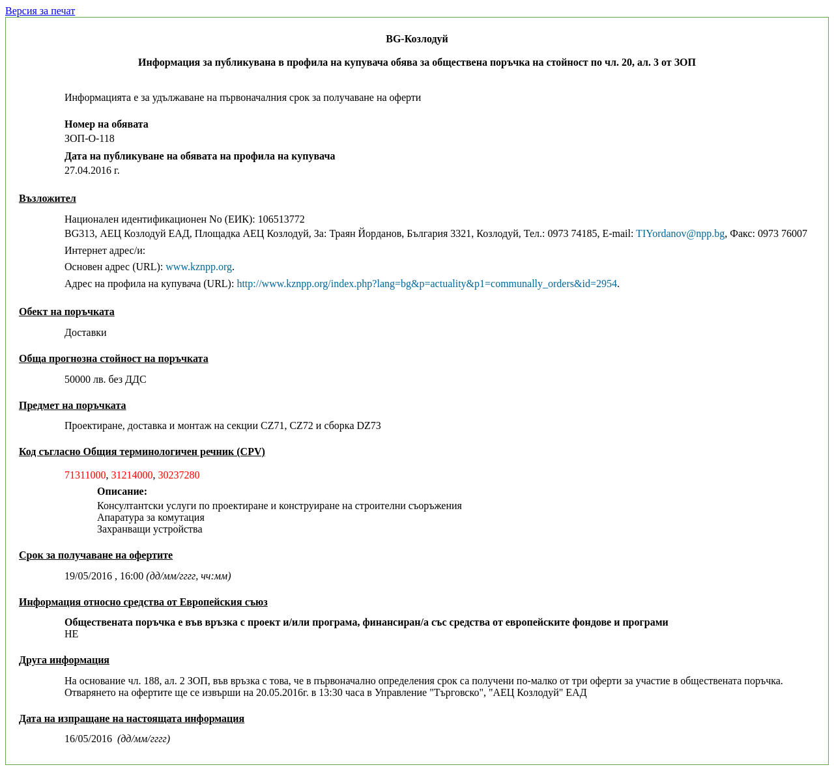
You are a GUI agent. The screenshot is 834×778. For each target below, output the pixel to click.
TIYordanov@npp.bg (680, 233)
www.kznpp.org (198, 266)
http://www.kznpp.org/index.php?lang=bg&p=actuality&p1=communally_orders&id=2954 (427, 283)
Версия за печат (40, 10)
